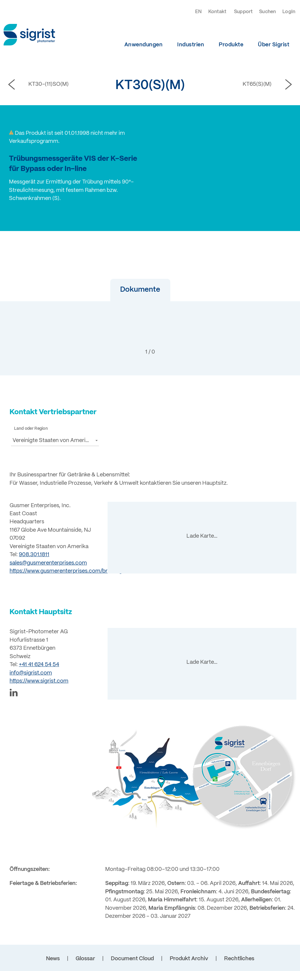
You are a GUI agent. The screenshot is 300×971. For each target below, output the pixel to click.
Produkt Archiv (189, 958)
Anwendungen (143, 45)
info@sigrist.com (31, 673)
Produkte (231, 45)
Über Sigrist (273, 45)
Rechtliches (239, 958)
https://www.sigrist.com (39, 681)
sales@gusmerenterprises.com (48, 563)
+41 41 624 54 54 (39, 664)
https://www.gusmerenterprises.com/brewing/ (67, 571)
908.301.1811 (34, 554)
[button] (133, 290)
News (53, 958)
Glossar (85, 958)
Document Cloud (132, 958)
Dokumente (133, 289)
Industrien (190, 45)
